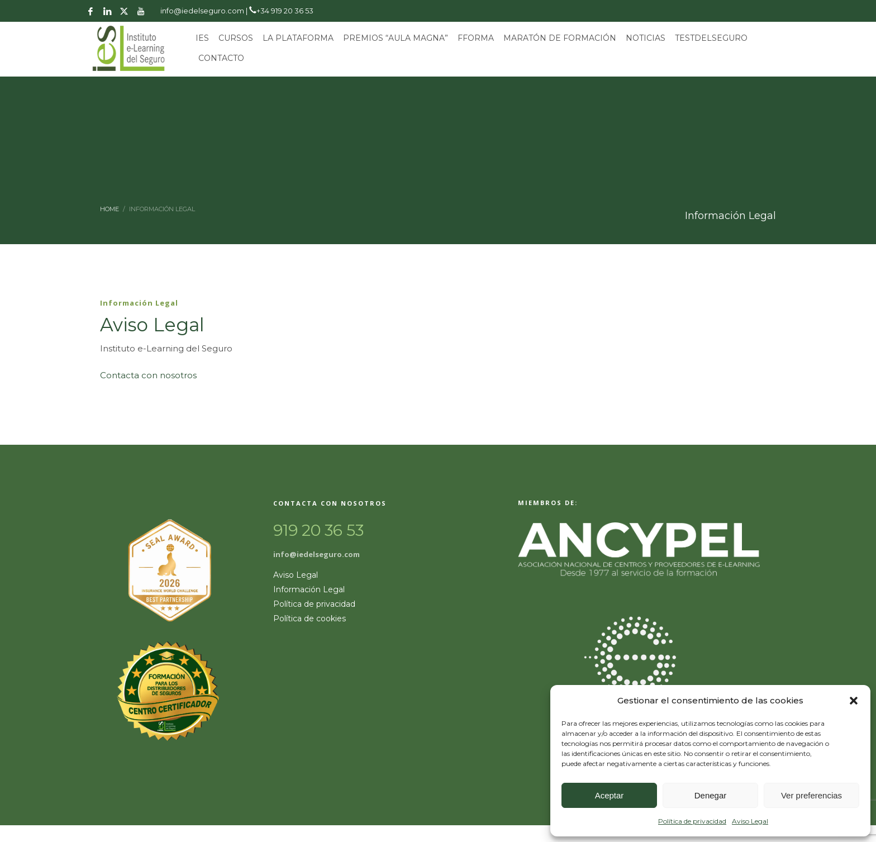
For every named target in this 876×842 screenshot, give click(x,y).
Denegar (710, 795)
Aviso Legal (750, 821)
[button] (853, 700)
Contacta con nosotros (148, 375)
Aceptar (609, 795)
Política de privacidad (692, 821)
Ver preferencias (811, 795)
